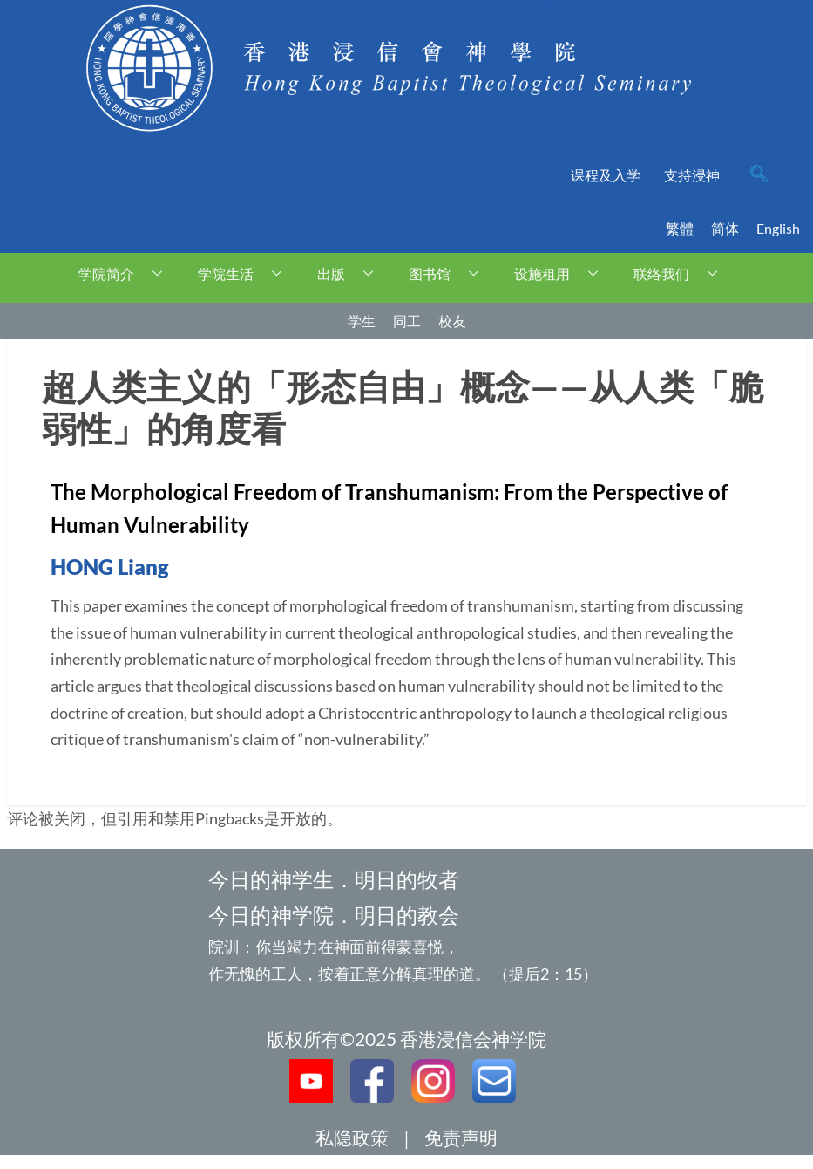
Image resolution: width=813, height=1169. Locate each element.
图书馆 (450, 273)
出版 (351, 273)
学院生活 (246, 273)
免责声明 (461, 1137)
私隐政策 (352, 1137)
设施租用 (562, 273)
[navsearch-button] (759, 175)
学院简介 (126, 273)
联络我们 (681, 273)
